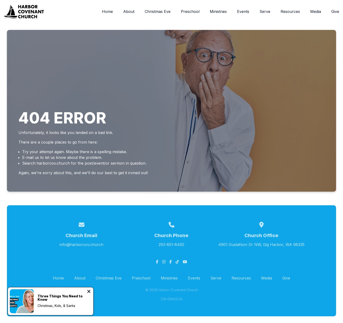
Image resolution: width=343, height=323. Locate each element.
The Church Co (171, 298)
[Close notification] (89, 292)
